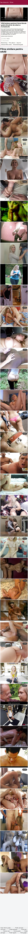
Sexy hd (19, 42)
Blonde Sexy (4, 42)
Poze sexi (24, 929)
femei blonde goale (18, 44)
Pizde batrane (13, 929)
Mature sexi (6, 931)
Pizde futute (12, 932)
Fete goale (23, 932)
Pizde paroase (19, 928)
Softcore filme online (6, 44)
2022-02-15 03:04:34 (7, 36)
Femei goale (17, 931)
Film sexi (3, 929)
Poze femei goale (6, 928)
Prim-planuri (12, 42)
